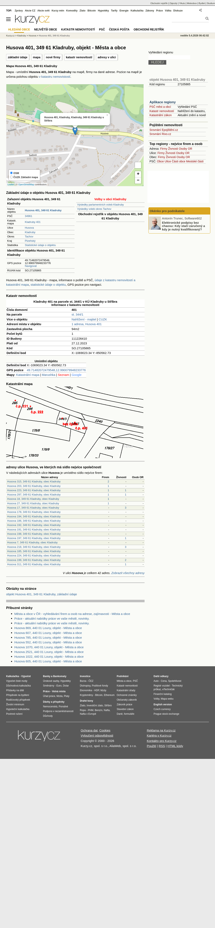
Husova (29, 227)
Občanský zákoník (127, 699)
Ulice (168, 161)
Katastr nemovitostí (161, 111)
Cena (164, 681)
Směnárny (48, 685)
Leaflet (10, 184)
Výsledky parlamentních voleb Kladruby (100, 204)
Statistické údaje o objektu (40, 245)
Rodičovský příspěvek (18, 699)
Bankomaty (59, 676)
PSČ (102, 29)
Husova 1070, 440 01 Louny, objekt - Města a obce (49, 647)
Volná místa (58, 691)
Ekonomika (86, 690)
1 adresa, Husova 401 (87, 324)
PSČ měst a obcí (160, 106)
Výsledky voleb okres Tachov (94, 208)
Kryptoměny (86, 695)
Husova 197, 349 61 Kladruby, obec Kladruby (34, 538)
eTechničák (168, 689)
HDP (96, 690)
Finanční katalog (163, 694)
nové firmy (53, 57)
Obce (160, 161)
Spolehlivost (174, 681)
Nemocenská (50, 706)
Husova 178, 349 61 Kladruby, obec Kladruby (34, 511)
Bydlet (202, 3)
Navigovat (31, 265)
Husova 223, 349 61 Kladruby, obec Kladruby (34, 490)
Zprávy (19, 10)
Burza (83, 681)
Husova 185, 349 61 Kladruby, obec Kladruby (34, 551)
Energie (124, 10)
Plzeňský (30, 240)
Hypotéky (103, 10)
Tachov (29, 236)
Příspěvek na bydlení (17, 695)
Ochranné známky (127, 695)
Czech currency (162, 709)
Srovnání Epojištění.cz (163, 129)
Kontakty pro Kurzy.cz (162, 741)
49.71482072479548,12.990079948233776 (56, 370)
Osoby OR (185, 148)
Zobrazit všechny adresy (128, 573)
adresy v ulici (107, 57)
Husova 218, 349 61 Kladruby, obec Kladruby (34, 546)
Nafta (107, 710)
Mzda (59, 696)
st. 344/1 (78, 314)
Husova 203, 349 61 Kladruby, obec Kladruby (34, 486)
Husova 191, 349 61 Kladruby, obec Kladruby (34, 529)
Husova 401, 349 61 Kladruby (54, 35)
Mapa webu (167, 698)
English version (163, 704)
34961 (28, 216)
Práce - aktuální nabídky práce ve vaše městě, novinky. (51, 618)
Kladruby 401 (33, 222)
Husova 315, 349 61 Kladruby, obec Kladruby (34, 481)
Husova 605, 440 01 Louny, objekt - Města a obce (48, 661)
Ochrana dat (89, 730)
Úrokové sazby (51, 681)
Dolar (66, 685)
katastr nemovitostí (79, 57)
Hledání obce (19, 29)
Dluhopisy (85, 685)
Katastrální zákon (160, 115)
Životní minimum (15, 704)
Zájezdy (173, 3)
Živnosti (173, 148)
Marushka (48, 374)
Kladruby (30, 232)
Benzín (98, 710)
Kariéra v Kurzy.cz (159, 735)
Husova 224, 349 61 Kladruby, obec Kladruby (34, 555)
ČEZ (90, 681)
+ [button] (138, 174)
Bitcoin (91, 10)
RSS (162, 746)
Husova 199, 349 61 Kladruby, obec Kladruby (34, 560)
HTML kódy (175, 746)
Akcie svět (43, 10)
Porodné (63, 706)
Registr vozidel (162, 685)
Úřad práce (49, 696)
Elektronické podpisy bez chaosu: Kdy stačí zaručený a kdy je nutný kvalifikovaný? (183, 226)
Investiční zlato (95, 705)
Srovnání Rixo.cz (160, 134)
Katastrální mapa (27, 374)
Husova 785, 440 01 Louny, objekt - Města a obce (48, 637)
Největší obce (45, 29)
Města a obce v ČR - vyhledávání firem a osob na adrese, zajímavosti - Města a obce (72, 614)
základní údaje (17, 57)
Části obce (178, 161)
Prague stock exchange (166, 713)
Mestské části (195, 161)
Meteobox (192, 3)
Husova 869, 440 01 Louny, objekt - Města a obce (48, 628)
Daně (120, 713)
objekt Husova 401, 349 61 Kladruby (177, 79)
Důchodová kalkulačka (18, 685)
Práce (159, 10)
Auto (156, 681)
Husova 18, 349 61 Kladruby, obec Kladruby (33, 498)
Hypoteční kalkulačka (17, 709)
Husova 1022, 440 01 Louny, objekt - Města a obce (49, 656)
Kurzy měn (58, 10)
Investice (85, 676)
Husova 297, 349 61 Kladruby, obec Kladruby (34, 494)
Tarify (114, 10)
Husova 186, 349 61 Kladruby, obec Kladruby (34, 520)
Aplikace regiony (162, 102)
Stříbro (108, 705)
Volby (156, 698)
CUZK (103, 319)
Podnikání (122, 676)
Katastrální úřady (126, 690)
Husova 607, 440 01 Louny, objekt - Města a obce (48, 633)
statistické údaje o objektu (48, 284)
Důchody (48, 716)
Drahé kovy (86, 700)
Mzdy (103, 690)
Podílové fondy (100, 685)
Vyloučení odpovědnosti (97, 735)
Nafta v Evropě (88, 713)
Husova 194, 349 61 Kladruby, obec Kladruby (34, 516)
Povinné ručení (14, 713)
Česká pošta (119, 29)
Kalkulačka (137, 10)
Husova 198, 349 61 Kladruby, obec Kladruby (34, 533)
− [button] (138, 181)
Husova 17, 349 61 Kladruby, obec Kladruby (33, 507)
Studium (211, 3)
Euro (58, 685)
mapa (37, 57)
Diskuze (178, 10)
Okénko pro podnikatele (167, 211)
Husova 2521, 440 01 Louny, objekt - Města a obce (49, 652)
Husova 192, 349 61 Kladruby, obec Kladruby (34, 525)
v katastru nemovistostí (54, 76)
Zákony (149, 10)
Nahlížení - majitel (84, 319)
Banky (46, 676)
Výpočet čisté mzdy (16, 681)
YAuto (182, 3)
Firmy (163, 148)
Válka (168, 10)
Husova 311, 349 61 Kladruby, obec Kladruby (34, 564)
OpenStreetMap (26, 184)
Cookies (104, 730)
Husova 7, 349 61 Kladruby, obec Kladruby (32, 542)
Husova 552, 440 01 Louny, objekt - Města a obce (48, 642)
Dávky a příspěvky (53, 701)
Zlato (83, 10)
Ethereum (109, 695)
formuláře (129, 713)
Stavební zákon (125, 709)
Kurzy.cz (10, 35)
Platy (66, 696)
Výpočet (26, 676)
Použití (151, 746)
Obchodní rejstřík (159, 3)
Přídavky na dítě (15, 690)
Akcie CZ (30, 10)
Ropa (83, 710)
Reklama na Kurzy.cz (161, 730)
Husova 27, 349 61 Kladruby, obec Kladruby (33, 503)
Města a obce (124, 681)
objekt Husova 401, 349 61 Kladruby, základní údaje (41, 594)
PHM (90, 710)
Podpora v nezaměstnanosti (58, 711)
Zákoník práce (124, 704)
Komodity (71, 10)
